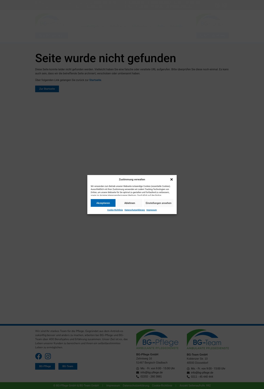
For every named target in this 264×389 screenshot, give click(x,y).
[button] (171, 179)
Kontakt (176, 26)
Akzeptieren (103, 202)
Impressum (151, 210)
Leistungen (93, 26)
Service (118, 26)
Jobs (161, 26)
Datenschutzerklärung (135, 210)
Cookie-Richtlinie (115, 210)
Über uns (142, 26)
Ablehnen (129, 202)
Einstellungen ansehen (158, 202)
